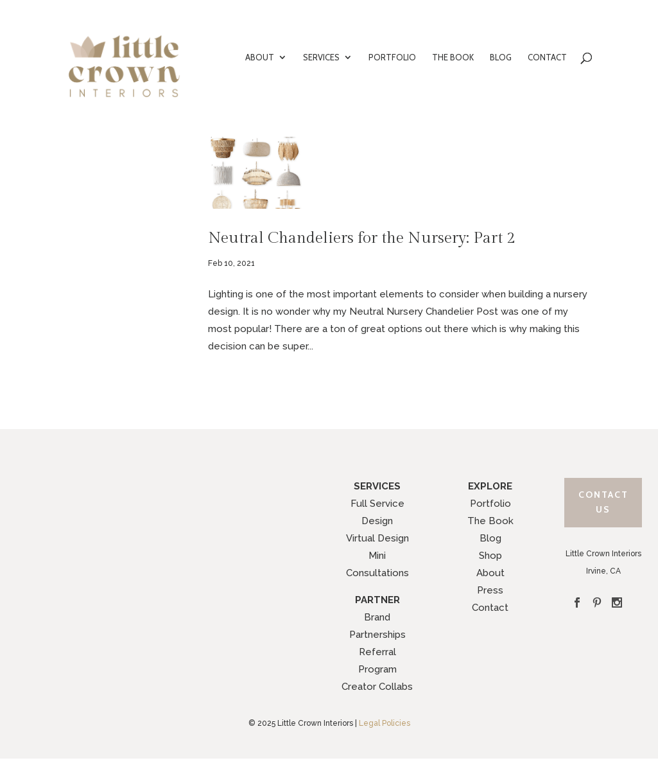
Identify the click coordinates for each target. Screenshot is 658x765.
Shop (490, 555)
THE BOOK (453, 57)
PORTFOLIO (392, 57)
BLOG (501, 57)
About (490, 573)
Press (490, 590)
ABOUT (259, 57)
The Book (490, 521)
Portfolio (490, 503)
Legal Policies (384, 723)
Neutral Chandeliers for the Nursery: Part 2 (361, 238)
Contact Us (603, 502)
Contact (490, 607)
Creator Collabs (377, 686)
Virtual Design (377, 538)
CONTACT (547, 57)
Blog (490, 538)
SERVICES (321, 57)
